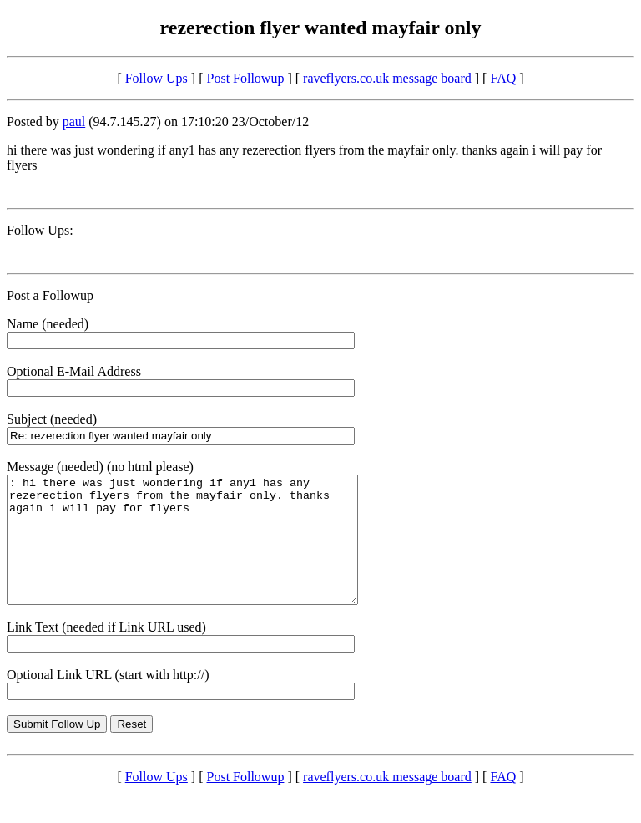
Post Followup (246, 78)
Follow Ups (156, 78)
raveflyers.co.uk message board (387, 78)
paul (74, 121)
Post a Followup (50, 295)
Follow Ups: (40, 230)
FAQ (503, 78)
